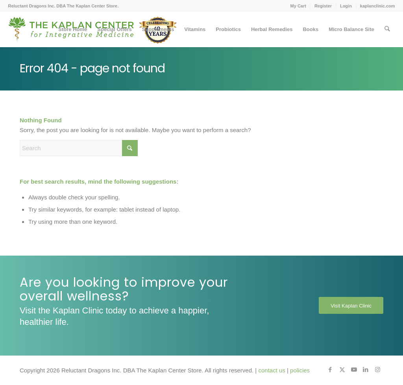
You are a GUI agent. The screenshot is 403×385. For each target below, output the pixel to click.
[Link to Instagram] (377, 370)
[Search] (387, 29)
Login (346, 6)
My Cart (298, 6)
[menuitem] (299, 6)
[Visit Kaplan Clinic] (351, 305)
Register (323, 6)
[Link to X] (342, 370)
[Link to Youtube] (354, 370)
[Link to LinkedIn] (366, 370)
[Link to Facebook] (330, 370)
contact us (271, 370)
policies (300, 370)
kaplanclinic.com (377, 6)
